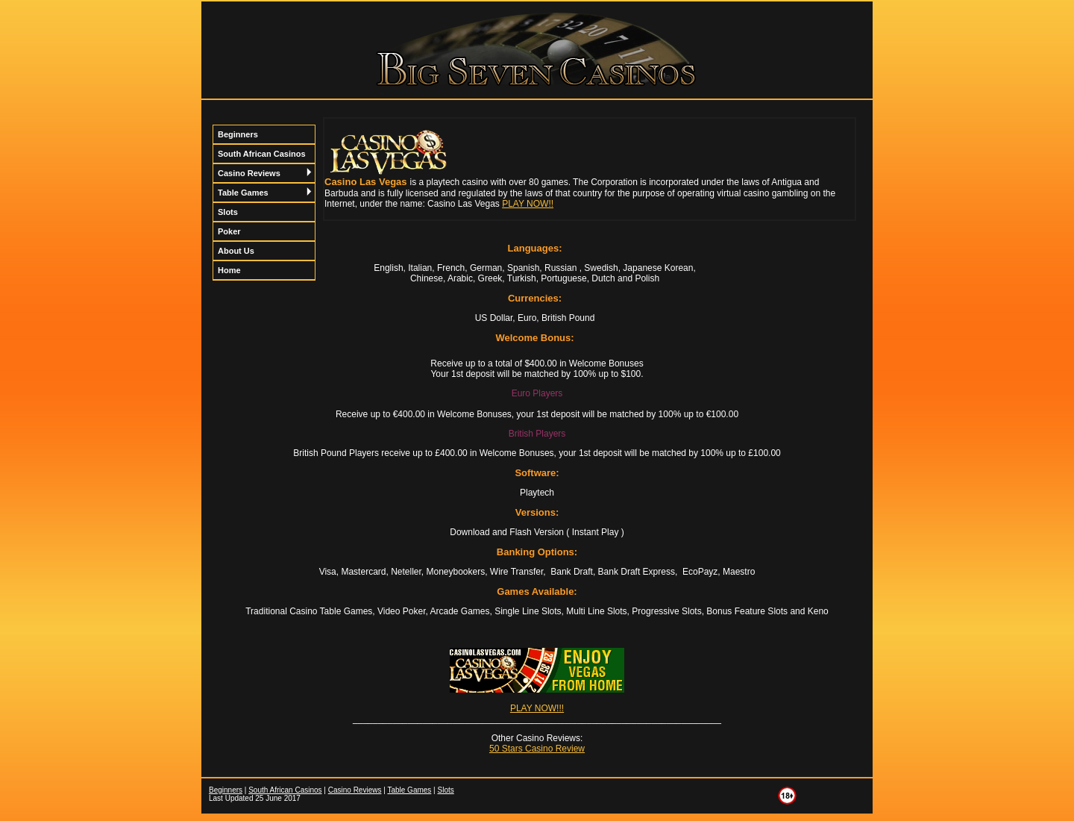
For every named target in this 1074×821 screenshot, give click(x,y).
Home (229, 270)
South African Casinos (262, 153)
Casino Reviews (265, 173)
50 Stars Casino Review (537, 748)
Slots (228, 211)
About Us (236, 250)
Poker (229, 231)
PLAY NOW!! (527, 204)
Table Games (265, 192)
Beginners (238, 134)
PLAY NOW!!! (537, 708)
